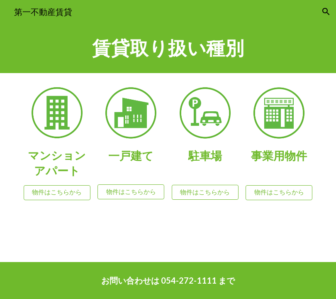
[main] (168, 48)
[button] (326, 12)
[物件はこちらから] (57, 193)
